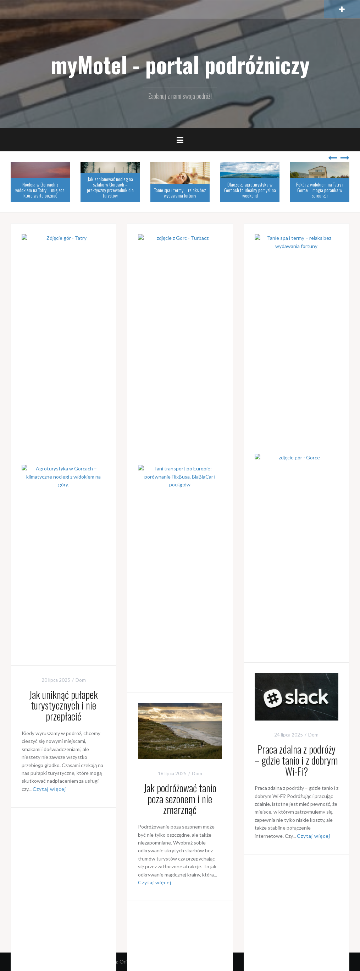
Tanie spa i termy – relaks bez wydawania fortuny (180, 192)
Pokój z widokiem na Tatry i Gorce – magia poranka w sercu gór (319, 189)
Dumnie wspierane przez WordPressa (54, 962)
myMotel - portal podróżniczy (180, 64)
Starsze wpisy (35, 926)
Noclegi (84, 304)
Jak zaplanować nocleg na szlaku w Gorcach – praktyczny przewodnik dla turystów (110, 187)
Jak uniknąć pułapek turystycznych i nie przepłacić (63, 705)
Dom (315, 304)
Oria (124, 962)
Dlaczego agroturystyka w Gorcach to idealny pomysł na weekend (250, 189)
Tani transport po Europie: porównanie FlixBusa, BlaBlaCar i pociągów (180, 565)
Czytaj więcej (38, 424)
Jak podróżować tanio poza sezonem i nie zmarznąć (180, 799)
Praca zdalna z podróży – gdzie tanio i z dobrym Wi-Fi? (296, 760)
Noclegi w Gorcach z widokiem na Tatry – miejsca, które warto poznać (40, 189)
